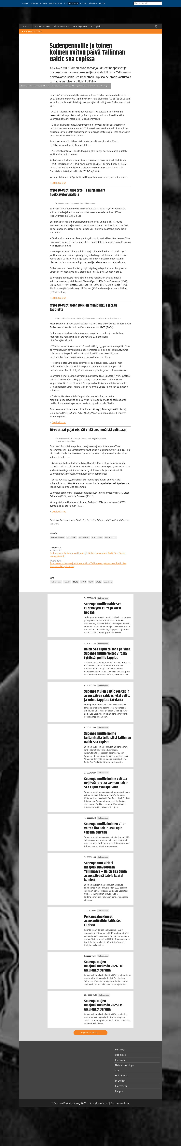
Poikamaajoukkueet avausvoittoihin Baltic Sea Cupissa (102, 921)
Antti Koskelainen (57, 537)
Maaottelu (108, 582)
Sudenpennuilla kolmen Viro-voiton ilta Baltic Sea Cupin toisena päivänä (105, 828)
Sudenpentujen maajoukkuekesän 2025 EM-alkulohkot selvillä (104, 1005)
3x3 (65, 3)
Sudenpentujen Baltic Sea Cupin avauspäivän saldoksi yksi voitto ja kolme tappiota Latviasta (107, 696)
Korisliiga (43, 3)
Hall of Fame (73, 3)
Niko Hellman (97, 537)
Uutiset (39, 31)
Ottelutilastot (59, 182)
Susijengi (25, 3)
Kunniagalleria (80, 26)
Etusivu (26, 26)
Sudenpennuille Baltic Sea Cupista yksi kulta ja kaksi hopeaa (102, 608)
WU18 (98, 582)
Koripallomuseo (42, 26)
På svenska (93, 3)
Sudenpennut (56, 582)
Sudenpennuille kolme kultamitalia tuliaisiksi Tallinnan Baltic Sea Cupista (107, 738)
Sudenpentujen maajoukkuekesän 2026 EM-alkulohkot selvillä (104, 966)
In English (83, 3)
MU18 (83, 582)
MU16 (75, 582)
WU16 (91, 582)
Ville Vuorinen (110, 537)
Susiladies (34, 3)
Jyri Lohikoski (84, 537)
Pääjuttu (67, 582)
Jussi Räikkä (71, 537)
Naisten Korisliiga (55, 3)
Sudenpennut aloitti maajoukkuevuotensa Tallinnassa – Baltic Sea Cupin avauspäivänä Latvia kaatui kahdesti (105, 871)
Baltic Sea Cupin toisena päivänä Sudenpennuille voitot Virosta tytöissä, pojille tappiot (107, 653)
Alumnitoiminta (61, 26)
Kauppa (102, 3)
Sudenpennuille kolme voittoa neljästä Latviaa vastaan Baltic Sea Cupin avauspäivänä (106, 783)
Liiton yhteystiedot (98, 1103)
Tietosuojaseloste (120, 1103)
